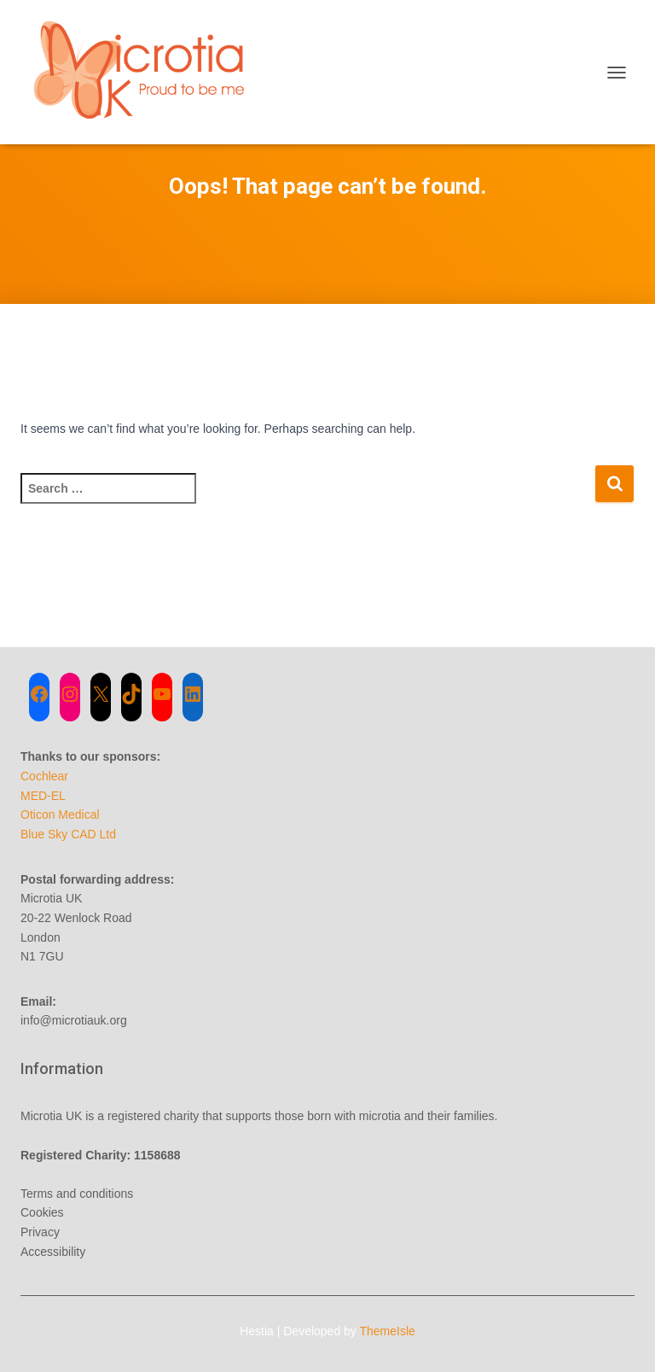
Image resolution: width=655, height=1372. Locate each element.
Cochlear (44, 776)
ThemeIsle (387, 1331)
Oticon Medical (60, 814)
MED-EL (43, 796)
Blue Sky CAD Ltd (68, 834)
